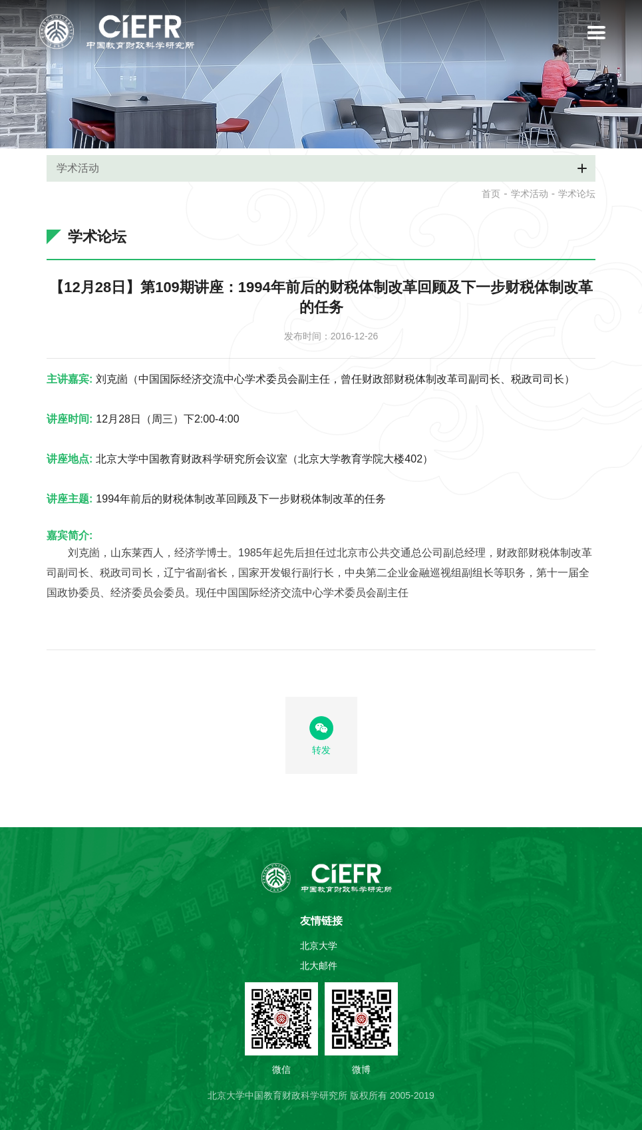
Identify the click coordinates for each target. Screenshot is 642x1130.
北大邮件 (318, 965)
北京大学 (318, 945)
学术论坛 (576, 193)
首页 (491, 193)
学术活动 (529, 193)
